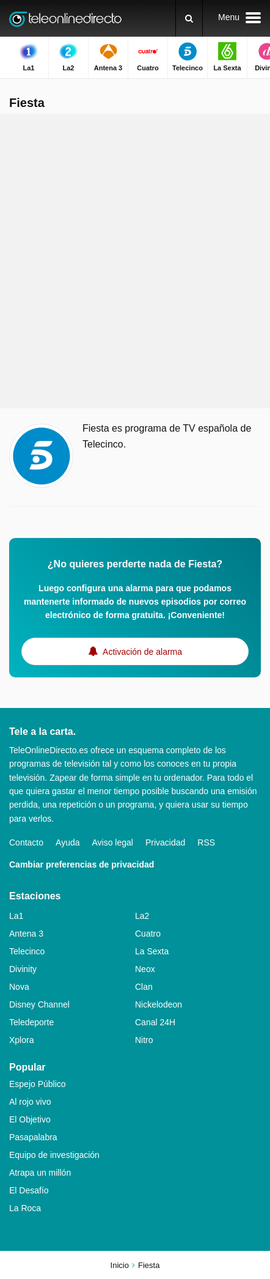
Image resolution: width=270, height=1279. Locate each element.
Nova (19, 987)
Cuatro (148, 933)
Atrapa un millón (40, 1173)
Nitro (144, 1040)
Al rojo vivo (30, 1102)
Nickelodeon (158, 1004)
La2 (142, 916)
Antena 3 (26, 933)
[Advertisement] (135, 261)
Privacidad (165, 842)
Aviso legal (112, 842)
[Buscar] (189, 18)
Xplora (21, 1040)
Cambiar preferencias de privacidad (81, 864)
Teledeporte (31, 1022)
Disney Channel (39, 1004)
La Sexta (152, 951)
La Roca (25, 1208)
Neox (145, 969)
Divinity (23, 969)
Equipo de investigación (54, 1155)
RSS (206, 842)
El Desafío (29, 1190)
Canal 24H (155, 1022)
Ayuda (67, 842)
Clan (144, 987)
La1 (16, 916)
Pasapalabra (33, 1137)
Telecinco (27, 951)
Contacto (26, 842)
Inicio (120, 1265)
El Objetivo (30, 1119)
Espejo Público (37, 1084)
